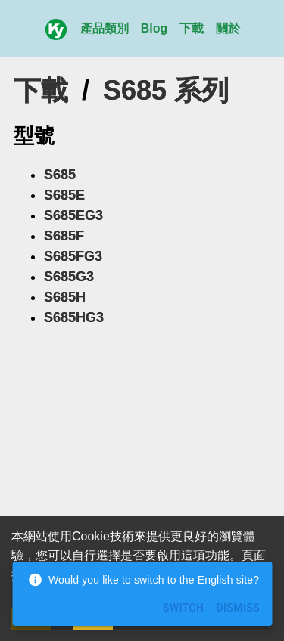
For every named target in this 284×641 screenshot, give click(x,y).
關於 (228, 28)
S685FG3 (73, 256)
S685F (64, 235)
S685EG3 (73, 215)
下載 (191, 28)
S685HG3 (74, 317)
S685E (64, 195)
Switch (183, 608)
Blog (154, 28)
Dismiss (238, 608)
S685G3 (69, 276)
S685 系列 (166, 90)
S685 (60, 174)
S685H (65, 297)
